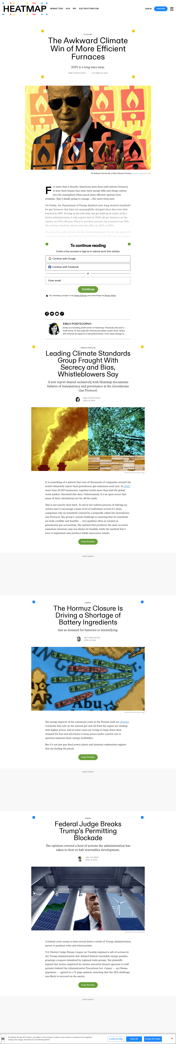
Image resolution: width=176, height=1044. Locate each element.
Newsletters (56, 9)
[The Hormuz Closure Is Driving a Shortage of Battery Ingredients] (88, 678)
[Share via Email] (57, 314)
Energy (88, 603)
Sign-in (148, 9)
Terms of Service (80, 296)
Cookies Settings (116, 1039)
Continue (88, 289)
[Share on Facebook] (47, 314)
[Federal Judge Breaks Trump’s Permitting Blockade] (88, 898)
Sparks (88, 818)
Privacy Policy (110, 296)
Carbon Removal (88, 348)
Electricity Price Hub (89, 9)
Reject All (134, 1039)
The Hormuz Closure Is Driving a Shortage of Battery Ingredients (88, 615)
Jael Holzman (91, 857)
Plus (68, 9)
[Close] (172, 1038)
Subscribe (161, 9)
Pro (74, 9)
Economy (88, 34)
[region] (88, 1039)
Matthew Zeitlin (92, 638)
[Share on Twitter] (52, 314)
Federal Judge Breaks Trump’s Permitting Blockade (88, 831)
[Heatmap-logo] (25, 9)
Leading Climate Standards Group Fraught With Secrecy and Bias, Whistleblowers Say (88, 364)
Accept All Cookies (152, 1039)
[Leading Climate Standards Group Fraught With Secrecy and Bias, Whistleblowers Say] (88, 438)
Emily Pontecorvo (77, 73)
